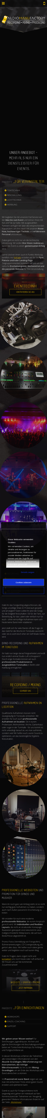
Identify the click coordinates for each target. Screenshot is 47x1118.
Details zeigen (27, 572)
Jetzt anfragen (25, 988)
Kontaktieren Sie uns (25, 292)
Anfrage (17, 257)
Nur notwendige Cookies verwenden (23, 590)
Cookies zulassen (23, 582)
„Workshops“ (16, 1102)
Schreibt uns (25, 691)
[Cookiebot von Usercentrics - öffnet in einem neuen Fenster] (33, 525)
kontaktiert (6, 959)
